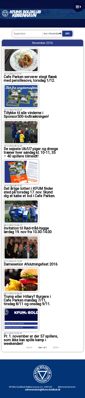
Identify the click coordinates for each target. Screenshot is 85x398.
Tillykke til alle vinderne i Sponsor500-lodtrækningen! (26, 115)
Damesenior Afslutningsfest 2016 (30, 264)
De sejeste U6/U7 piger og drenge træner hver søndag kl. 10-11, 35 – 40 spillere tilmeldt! (31, 152)
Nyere (27, 347)
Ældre (58, 347)
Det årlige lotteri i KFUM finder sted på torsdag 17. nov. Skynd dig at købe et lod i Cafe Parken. (29, 192)
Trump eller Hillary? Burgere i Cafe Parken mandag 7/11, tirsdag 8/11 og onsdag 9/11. (27, 300)
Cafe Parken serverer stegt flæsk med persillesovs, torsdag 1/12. (30, 79)
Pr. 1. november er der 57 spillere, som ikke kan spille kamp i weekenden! (31, 340)
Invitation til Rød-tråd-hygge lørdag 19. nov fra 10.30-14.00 (28, 230)
